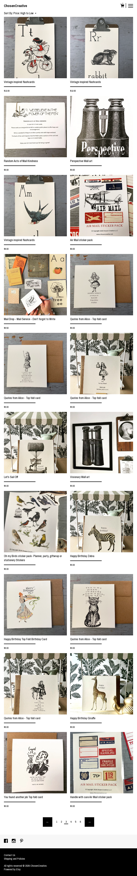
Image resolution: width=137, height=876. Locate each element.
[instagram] (14, 841)
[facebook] (6, 841)
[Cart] (122, 6)
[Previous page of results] (47, 822)
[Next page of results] (89, 822)
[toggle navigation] (130, 5)
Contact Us (9, 855)
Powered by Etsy (12, 869)
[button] (24, 13)
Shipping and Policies (14, 858)
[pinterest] (22, 841)
